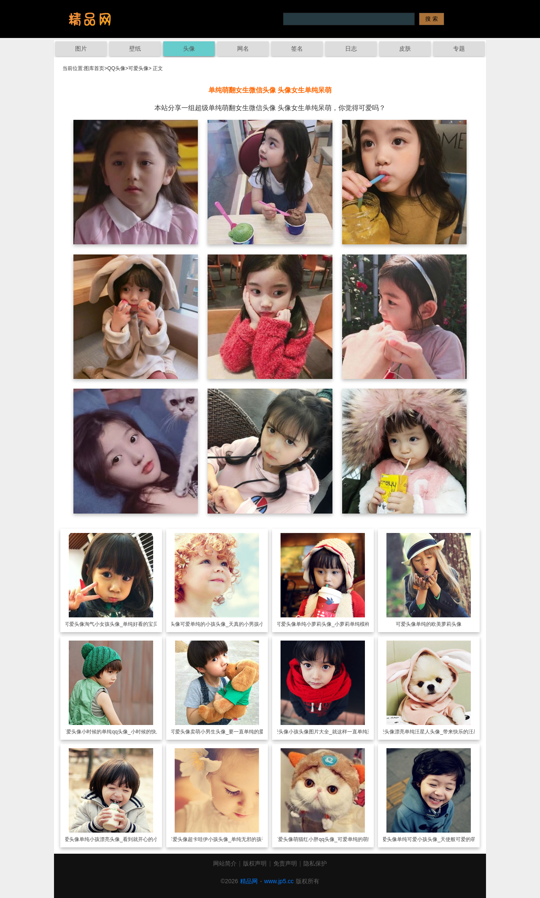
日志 (351, 48)
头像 (189, 48)
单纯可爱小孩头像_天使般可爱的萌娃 (439, 839)
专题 (459, 48)
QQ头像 (116, 68)
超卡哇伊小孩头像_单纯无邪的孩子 (227, 839)
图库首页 (94, 68)
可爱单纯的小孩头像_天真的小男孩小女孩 (227, 624)
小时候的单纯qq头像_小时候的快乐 (121, 732)
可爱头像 (138, 68)
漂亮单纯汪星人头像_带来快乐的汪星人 (438, 732)
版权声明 (255, 863)
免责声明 (285, 863)
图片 (81, 48)
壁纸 (135, 48)
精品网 (249, 881)
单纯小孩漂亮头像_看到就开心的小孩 (121, 839)
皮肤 (405, 48)
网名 (243, 48)
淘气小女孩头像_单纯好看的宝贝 (121, 624)
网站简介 (225, 863)
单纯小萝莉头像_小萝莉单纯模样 (333, 624)
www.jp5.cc (279, 881)
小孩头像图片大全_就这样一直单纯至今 (333, 732)
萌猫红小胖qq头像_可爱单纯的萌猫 (333, 839)
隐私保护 (315, 863)
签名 (297, 48)
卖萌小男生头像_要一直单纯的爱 (227, 732)
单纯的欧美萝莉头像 (439, 624)
